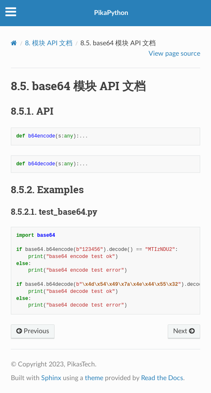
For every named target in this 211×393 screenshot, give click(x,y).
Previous (32, 331)
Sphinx (51, 378)
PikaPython (111, 13)
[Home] (14, 43)
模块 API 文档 (48, 43)
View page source (174, 53)
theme (94, 378)
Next (184, 331)
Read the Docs (162, 378)
